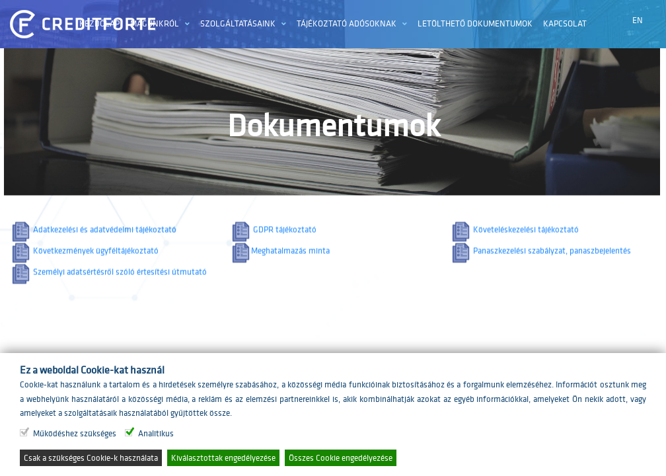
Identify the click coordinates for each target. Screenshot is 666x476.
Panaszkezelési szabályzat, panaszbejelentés (540, 256)
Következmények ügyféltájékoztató (84, 256)
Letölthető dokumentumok (475, 23)
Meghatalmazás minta (280, 256)
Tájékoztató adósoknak (346, 23)
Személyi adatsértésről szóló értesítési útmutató (108, 277)
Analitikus (156, 433)
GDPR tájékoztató (273, 235)
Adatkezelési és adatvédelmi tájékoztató (93, 235)
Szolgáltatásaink (238, 23)
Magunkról (154, 23)
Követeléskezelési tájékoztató (514, 235)
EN (637, 20)
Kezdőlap (99, 23)
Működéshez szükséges (74, 433)
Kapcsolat (565, 23)
